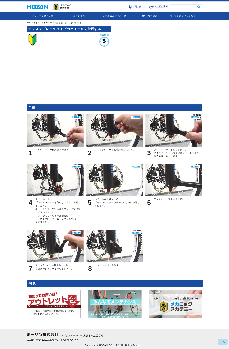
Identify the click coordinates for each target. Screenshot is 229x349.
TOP (29, 23)
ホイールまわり (40, 23)
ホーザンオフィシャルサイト (185, 16)
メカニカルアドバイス (114, 16)
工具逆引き (79, 16)
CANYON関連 (149, 16)
